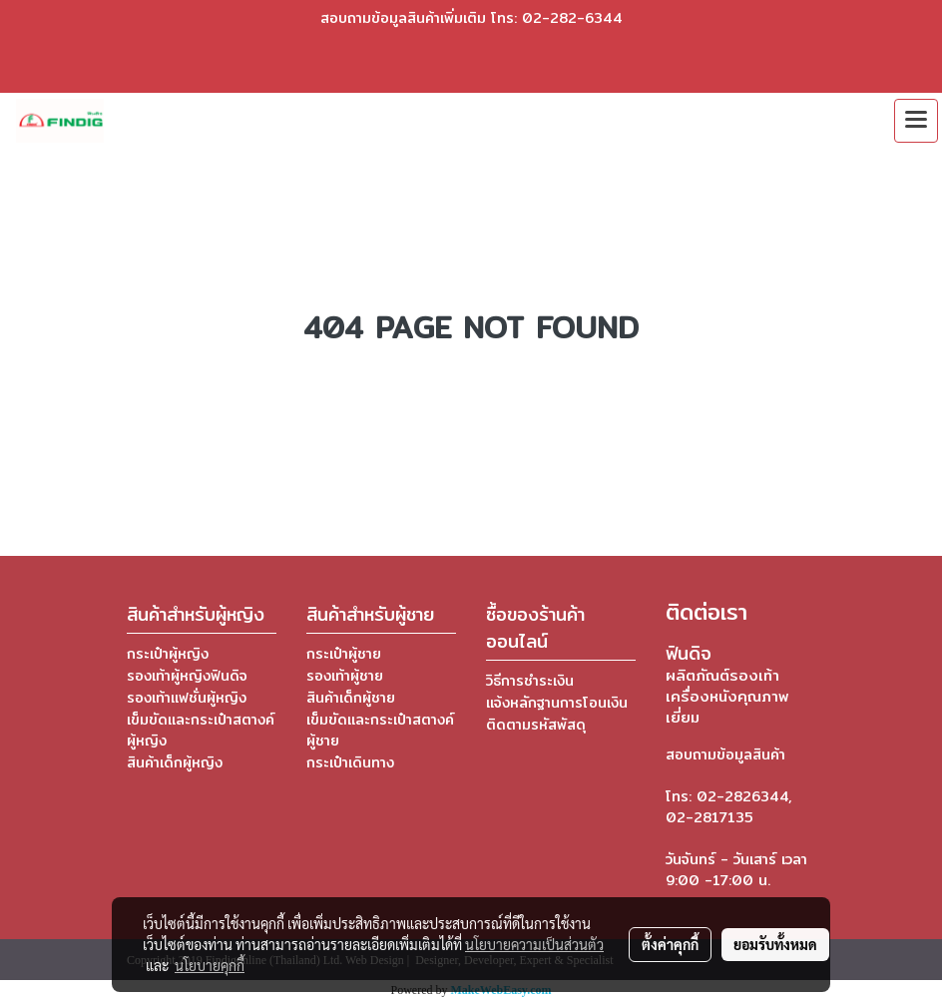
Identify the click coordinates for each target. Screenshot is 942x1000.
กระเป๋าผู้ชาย (343, 654)
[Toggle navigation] (916, 121)
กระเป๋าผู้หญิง (168, 654)
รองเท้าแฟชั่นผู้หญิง (186, 698)
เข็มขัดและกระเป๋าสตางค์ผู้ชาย (380, 730)
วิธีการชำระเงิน (530, 681)
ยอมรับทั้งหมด (775, 944)
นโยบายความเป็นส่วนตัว (534, 944)
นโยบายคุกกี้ (209, 965)
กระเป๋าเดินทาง (350, 762)
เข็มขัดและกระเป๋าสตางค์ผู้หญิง (200, 730)
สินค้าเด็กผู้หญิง (175, 762)
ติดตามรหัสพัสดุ (536, 725)
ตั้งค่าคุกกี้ (670, 944)
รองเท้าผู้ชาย (344, 676)
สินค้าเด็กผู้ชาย (350, 698)
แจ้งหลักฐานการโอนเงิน (557, 703)
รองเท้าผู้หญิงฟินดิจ (187, 676)
